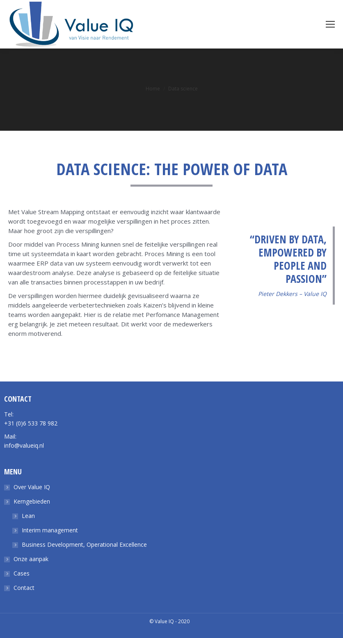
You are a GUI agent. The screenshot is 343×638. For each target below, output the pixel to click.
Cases (22, 573)
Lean (28, 516)
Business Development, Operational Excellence (84, 544)
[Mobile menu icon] (330, 24)
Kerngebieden (32, 501)
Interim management (50, 530)
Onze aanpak (31, 559)
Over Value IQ (32, 487)
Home (153, 88)
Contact (24, 588)
